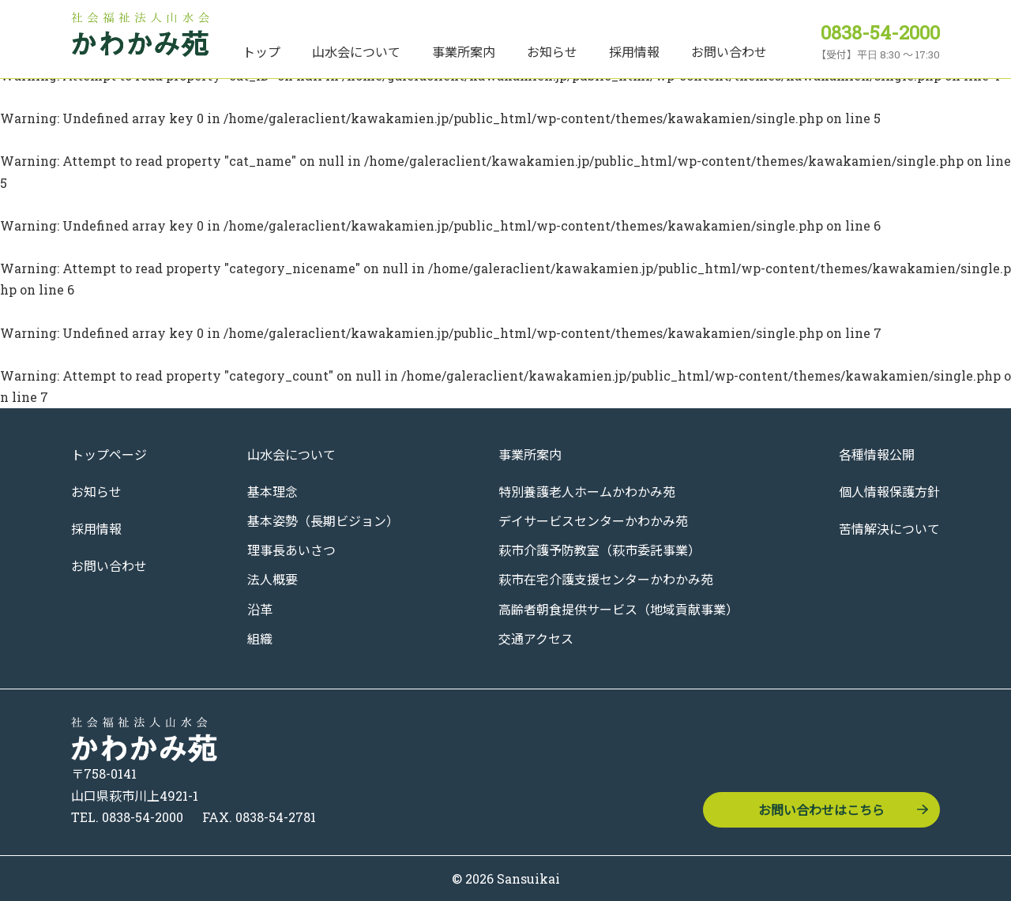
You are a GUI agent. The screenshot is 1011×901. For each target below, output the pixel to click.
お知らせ (552, 51)
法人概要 (272, 579)
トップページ (109, 454)
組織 (259, 638)
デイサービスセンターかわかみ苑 (593, 520)
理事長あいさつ (291, 550)
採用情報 (634, 51)
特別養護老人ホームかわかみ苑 (586, 491)
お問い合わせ (729, 51)
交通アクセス (535, 638)
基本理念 (272, 491)
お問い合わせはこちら (821, 810)
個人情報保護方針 (889, 491)
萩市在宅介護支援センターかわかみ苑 (605, 579)
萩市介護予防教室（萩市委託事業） (599, 550)
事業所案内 (463, 51)
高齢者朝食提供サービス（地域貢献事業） (618, 609)
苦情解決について (889, 528)
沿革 (259, 609)
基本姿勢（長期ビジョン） (323, 520)
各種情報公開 (877, 454)
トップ (261, 51)
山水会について (356, 51)
